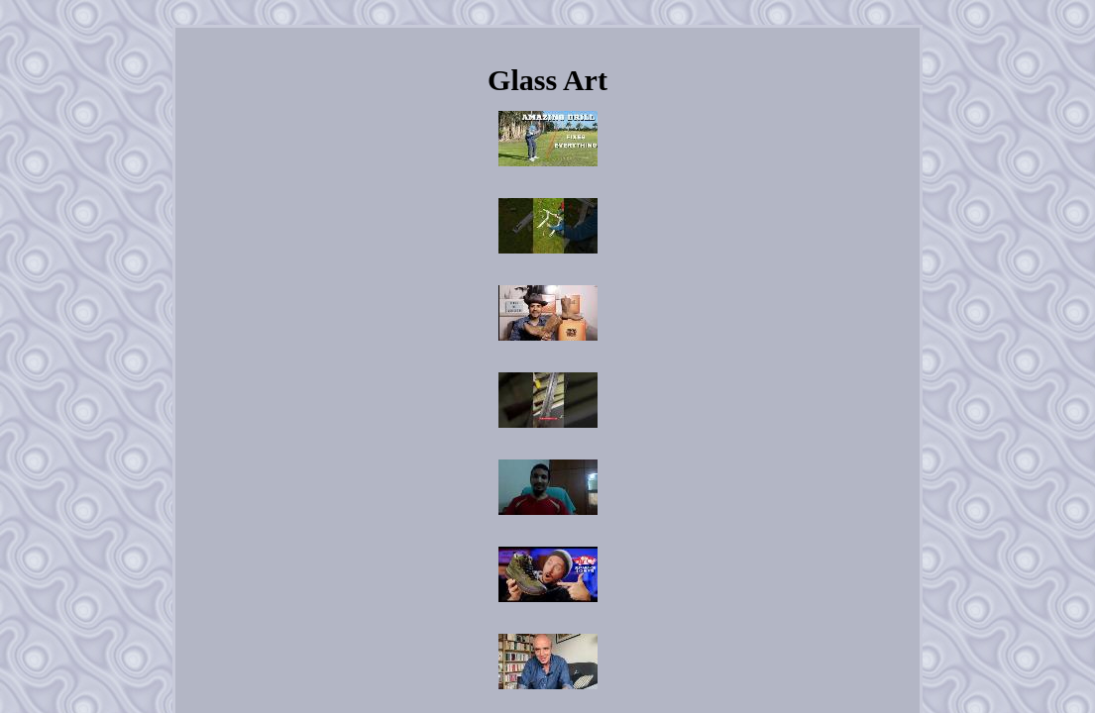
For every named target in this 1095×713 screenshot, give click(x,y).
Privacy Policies (591, 518)
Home (386, 518)
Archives (442, 518)
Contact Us (509, 518)
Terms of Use (678, 518)
